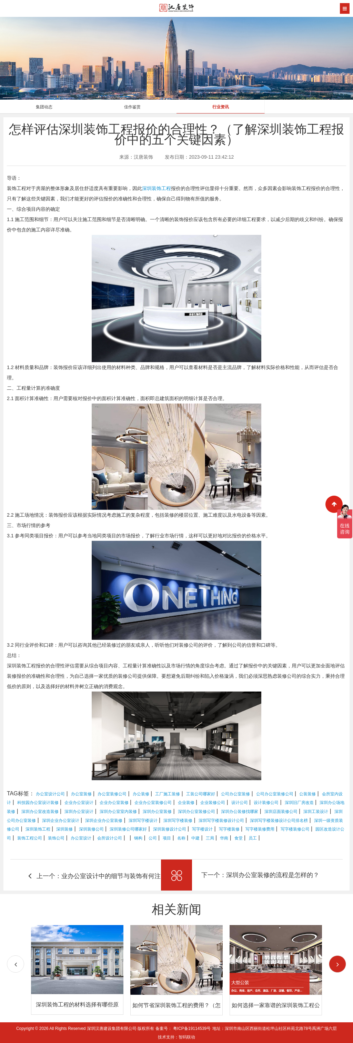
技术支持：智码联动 (176, 1037)
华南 (224, 838)
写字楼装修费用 (259, 829)
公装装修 (307, 794)
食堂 (238, 838)
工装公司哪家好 (200, 794)
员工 (253, 838)
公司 (153, 838)
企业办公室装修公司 (153, 802)
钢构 (138, 838)
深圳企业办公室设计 (60, 820)
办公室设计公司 (50, 794)
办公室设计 (81, 838)
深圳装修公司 (91, 829)
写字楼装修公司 (295, 829)
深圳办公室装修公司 (196, 811)
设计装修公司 (266, 802)
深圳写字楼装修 (177, 820)
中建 (195, 838)
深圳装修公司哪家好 (128, 829)
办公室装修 (81, 794)
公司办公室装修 (235, 794)
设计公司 (239, 802)
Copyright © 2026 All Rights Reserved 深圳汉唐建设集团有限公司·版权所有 (85, 1028)
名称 (181, 838)
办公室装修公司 (112, 794)
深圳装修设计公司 (169, 829)
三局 (210, 838)
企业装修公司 (212, 802)
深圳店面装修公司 (280, 811)
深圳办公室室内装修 (118, 811)
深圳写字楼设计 (143, 820)
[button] (337, 964)
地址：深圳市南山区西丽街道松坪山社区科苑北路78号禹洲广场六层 (274, 1028)
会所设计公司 (109, 838)
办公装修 (141, 794)
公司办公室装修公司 (274, 794)
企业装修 (186, 802)
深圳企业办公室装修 (103, 820)
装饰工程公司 (29, 838)
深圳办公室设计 (78, 811)
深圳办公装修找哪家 (239, 811)
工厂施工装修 (167, 794)
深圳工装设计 (315, 811)
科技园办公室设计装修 (38, 802)
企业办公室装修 (114, 802)
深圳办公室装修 (157, 811)
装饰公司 (56, 838)
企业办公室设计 (78, 802)
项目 (167, 838)
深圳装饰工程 (156, 188)
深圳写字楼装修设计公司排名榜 (279, 820)
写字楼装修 (229, 829)
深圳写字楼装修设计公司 (221, 820)
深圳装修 (64, 829)
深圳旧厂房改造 (299, 802)
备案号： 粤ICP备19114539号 (183, 1028)
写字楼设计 (202, 829)
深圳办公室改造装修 (40, 811)
